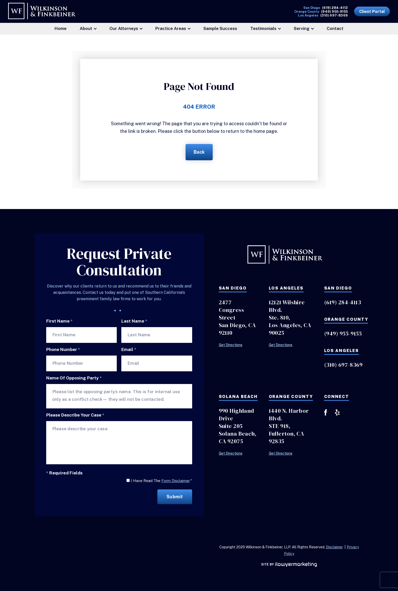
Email (128, 349)
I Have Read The (161, 480)
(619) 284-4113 (335, 7)
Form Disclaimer (175, 480)
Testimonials (263, 28)
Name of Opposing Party (74, 378)
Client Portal (372, 11)
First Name (59, 321)
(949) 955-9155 (334, 11)
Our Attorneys (123, 28)
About (86, 28)
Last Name (134, 321)
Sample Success (220, 28)
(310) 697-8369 (334, 15)
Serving (301, 28)
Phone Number (63, 349)
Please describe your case (75, 415)
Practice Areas (170, 28)
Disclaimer (334, 547)
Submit (175, 496)
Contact (335, 28)
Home (61, 28)
